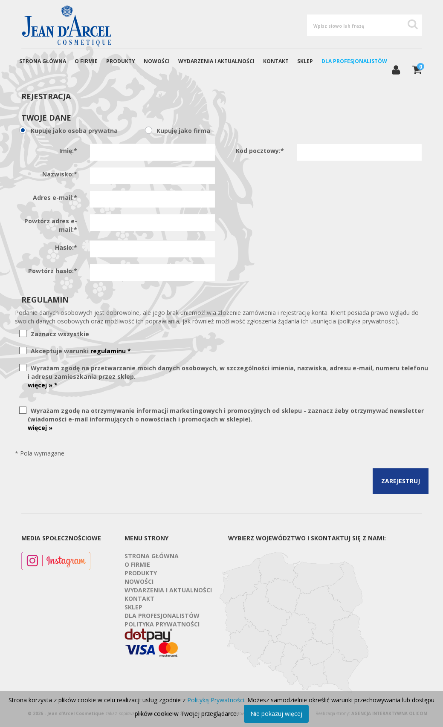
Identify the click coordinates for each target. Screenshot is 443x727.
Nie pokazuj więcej (276, 714)
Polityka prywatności (162, 624)
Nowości (157, 61)
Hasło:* (66, 247)
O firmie (86, 61)
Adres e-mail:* (55, 197)
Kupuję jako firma (181, 131)
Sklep (305, 61)
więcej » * (43, 385)
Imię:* (68, 151)
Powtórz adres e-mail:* (50, 225)
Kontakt (276, 61)
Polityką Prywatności (215, 700)
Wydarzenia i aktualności (216, 61)
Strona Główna (42, 61)
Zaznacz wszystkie (58, 334)
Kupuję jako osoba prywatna (73, 131)
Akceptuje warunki (79, 351)
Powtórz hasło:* (52, 271)
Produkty (120, 61)
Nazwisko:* (59, 174)
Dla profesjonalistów (354, 61)
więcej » (40, 428)
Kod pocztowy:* (260, 151)
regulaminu (110, 351)
